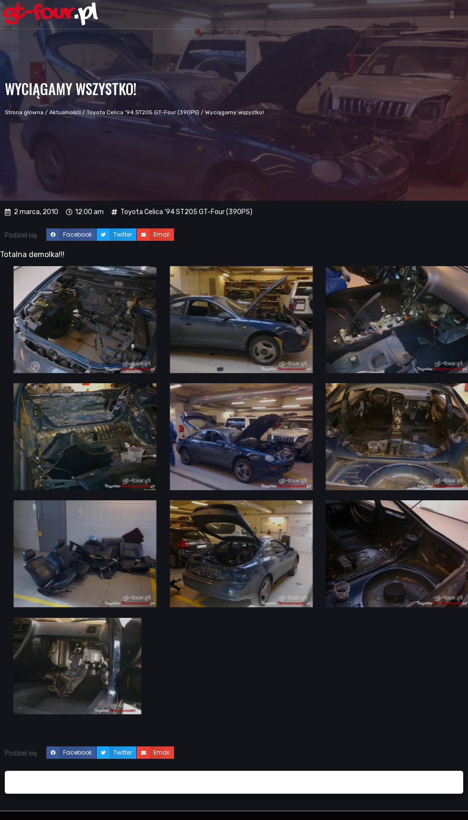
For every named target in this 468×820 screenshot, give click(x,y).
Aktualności (65, 112)
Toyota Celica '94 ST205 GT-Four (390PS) (143, 112)
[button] (452, 14)
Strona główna (24, 112)
